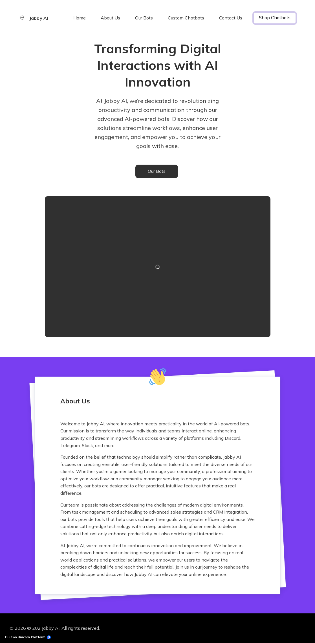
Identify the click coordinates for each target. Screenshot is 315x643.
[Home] (36, 18)
